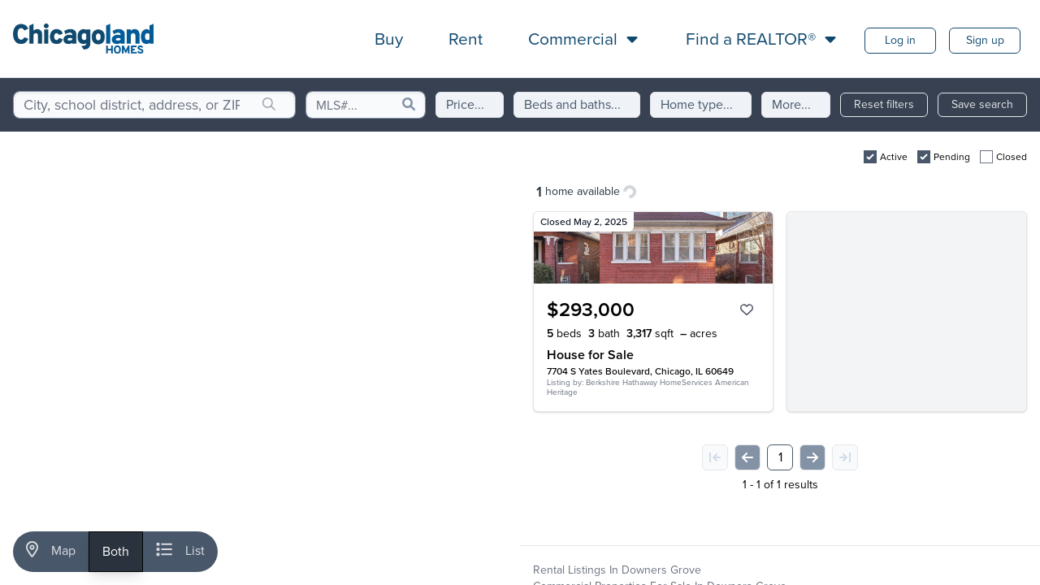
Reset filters (884, 104)
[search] (268, 104)
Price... (465, 104)
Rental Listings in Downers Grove (617, 569)
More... (791, 104)
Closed (1011, 157)
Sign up (985, 40)
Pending (952, 157)
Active (894, 157)
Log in (900, 40)
